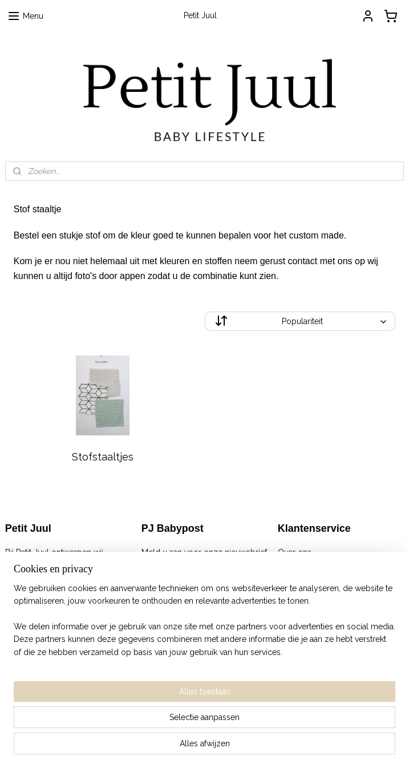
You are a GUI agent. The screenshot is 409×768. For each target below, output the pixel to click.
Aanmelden (172, 578)
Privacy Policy (303, 590)
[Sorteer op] (300, 321)
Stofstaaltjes (102, 457)
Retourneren (300, 578)
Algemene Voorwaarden (323, 564)
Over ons (294, 552)
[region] (129, 697)
